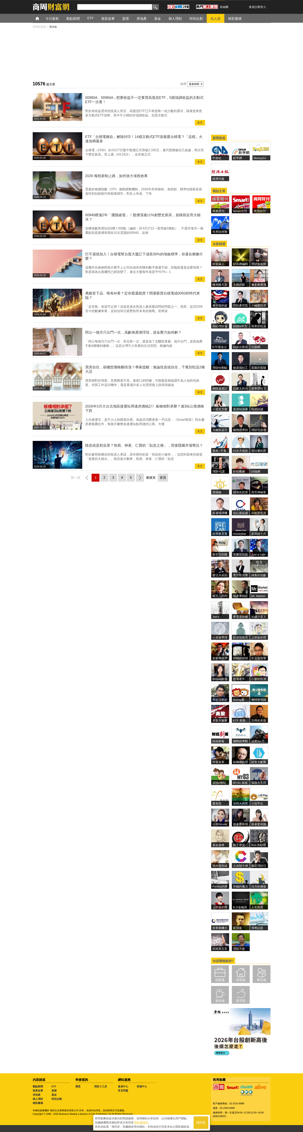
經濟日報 (218, 178)
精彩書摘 (235, 19)
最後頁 (151, 477)
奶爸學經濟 (219, 658)
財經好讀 (257, 409)
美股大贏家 (219, 720)
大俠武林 (239, 284)
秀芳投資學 (240, 575)
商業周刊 (218, 211)
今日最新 (52, 19)
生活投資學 (258, 658)
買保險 (216, 492)
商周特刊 (260, 211)
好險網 (255, 471)
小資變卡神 (240, 865)
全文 (200, 122)
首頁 (41, 18)
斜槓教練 (239, 471)
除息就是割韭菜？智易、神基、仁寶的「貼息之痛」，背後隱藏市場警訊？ (144, 445)
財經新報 (218, 741)
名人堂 (215, 19)
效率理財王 (258, 388)
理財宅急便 (258, 430)
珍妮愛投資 (258, 513)
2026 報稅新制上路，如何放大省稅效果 (116, 176)
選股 (77, 1086)
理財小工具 (100, 1086)
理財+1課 (218, 471)
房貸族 (241, 980)
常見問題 (123, 1090)
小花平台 (257, 803)
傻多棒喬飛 (258, 284)
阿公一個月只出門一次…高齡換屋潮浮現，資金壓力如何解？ (133, 332)
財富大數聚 (258, 762)
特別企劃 (196, 19)
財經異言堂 (219, 948)
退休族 (220, 1000)
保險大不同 (258, 782)
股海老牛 (239, 679)
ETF (90, 18)
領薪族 (220, 980)
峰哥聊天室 (219, 284)
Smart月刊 (240, 211)
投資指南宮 (240, 637)
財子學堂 (239, 845)
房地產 (142, 19)
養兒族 (261, 980)
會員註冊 (254, 6)
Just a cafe (258, 554)
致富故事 (108, 19)
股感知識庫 (240, 409)
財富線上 (218, 264)
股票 (125, 19)
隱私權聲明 (141, 1122)
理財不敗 (239, 948)
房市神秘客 (258, 492)
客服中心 (142, 1086)
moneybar (239, 533)
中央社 (216, 158)
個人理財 (175, 19)
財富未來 (218, 762)
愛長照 (216, 803)
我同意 (201, 1122)
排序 (183, 84)
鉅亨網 (237, 158)
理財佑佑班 (258, 264)
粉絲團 (224, 6)
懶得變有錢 (258, 699)
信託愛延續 (240, 513)
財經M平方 (241, 326)
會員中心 (123, 1086)
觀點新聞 (73, 19)
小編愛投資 (258, 305)
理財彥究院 (240, 305)
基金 (157, 19)
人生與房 (257, 907)
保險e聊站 (219, 782)
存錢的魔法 (240, 886)
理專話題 (257, 928)
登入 (263, 6)
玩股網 (255, 347)
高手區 (241, 1000)
